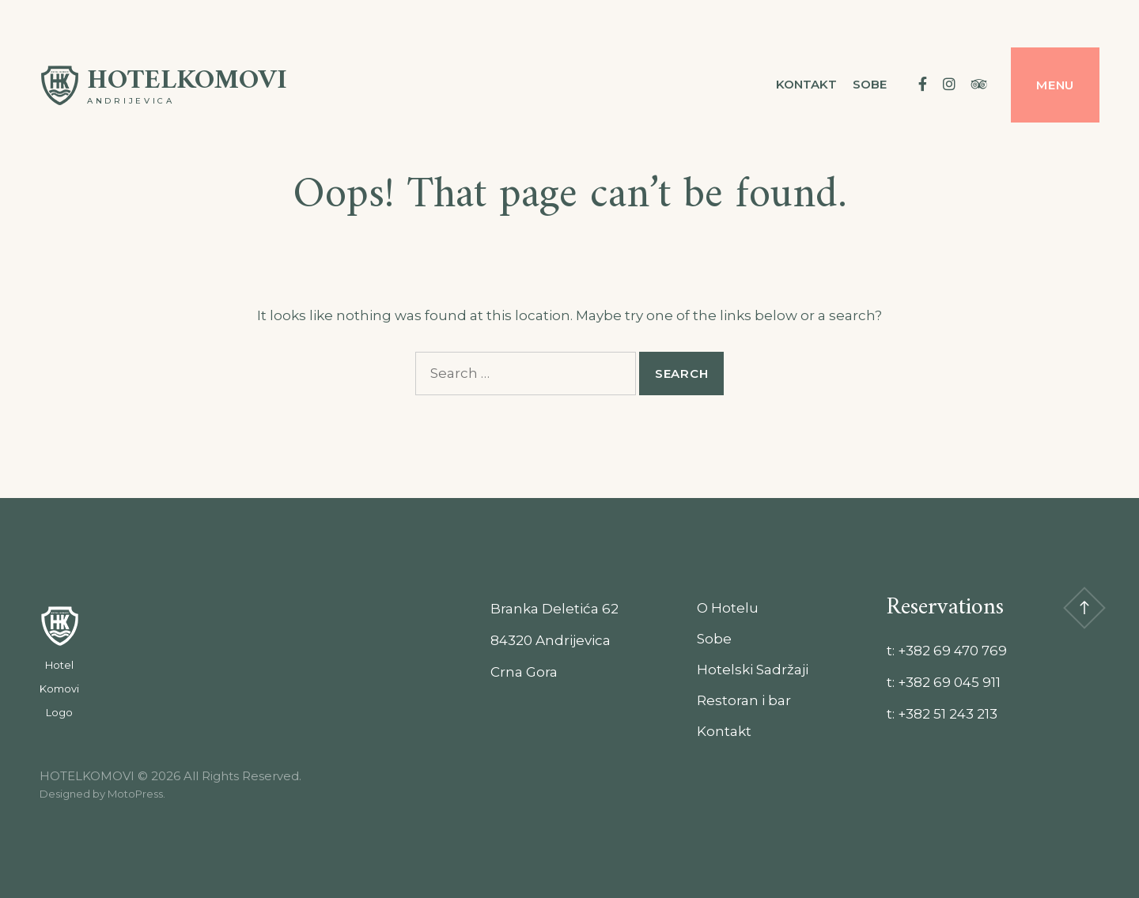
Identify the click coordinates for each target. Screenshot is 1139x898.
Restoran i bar (744, 700)
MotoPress (135, 793)
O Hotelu (728, 608)
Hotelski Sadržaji (752, 669)
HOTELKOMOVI (187, 81)
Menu (1055, 84)
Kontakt (806, 84)
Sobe (870, 84)
